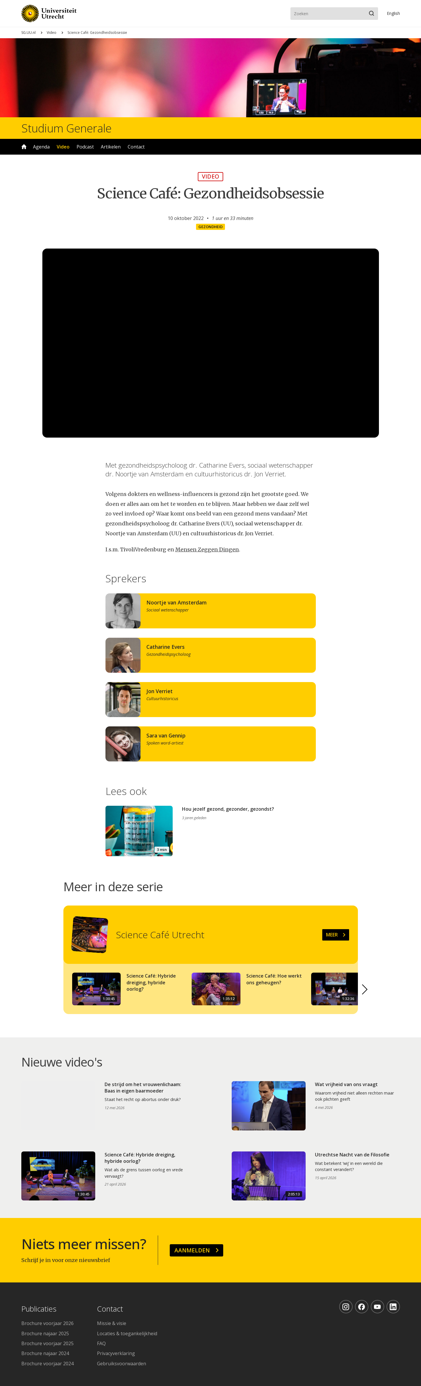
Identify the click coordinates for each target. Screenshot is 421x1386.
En (393, 13)
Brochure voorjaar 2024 (47, 1363)
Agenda (41, 147)
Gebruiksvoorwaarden (121, 1363)
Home (24, 147)
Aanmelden (192, 1250)
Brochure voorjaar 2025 (47, 1343)
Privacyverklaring (116, 1353)
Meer (332, 934)
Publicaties (38, 1309)
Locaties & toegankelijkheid (127, 1333)
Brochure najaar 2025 (45, 1333)
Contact (136, 147)
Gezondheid (210, 226)
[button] (365, 990)
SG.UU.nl (28, 32)
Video (51, 32)
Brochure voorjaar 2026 (47, 1323)
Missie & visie (111, 1323)
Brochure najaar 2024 (45, 1353)
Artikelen (111, 147)
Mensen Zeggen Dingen (207, 549)
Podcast (85, 147)
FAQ (101, 1343)
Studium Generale (66, 128)
